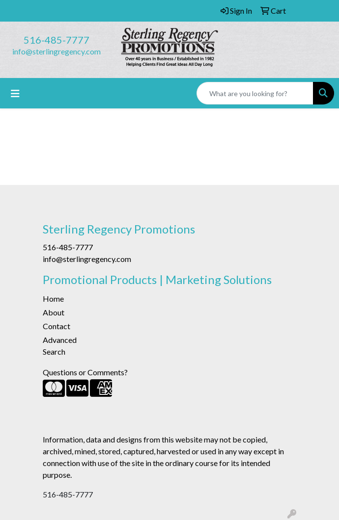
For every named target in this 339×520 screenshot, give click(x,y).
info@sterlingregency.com (56, 51)
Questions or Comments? (85, 372)
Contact (56, 326)
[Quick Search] (255, 93)
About (53, 312)
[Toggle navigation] (15, 93)
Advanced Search (60, 345)
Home (53, 298)
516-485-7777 (56, 40)
